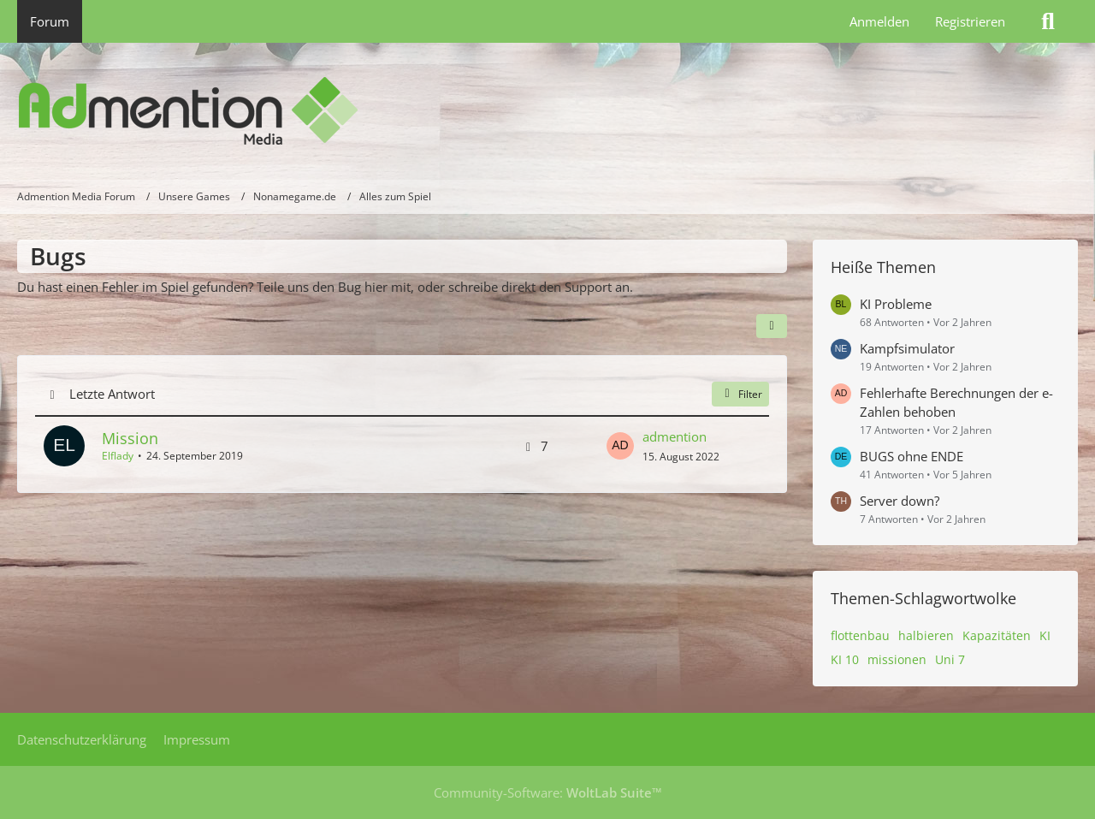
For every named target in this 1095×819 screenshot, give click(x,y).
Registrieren (970, 21)
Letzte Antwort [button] (112, 393)
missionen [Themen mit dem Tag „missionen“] (896, 659)
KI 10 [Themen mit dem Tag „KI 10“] (845, 659)
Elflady (117, 455)
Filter (740, 394)
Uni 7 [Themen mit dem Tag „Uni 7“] (950, 659)
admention (674, 436)
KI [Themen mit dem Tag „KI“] (1045, 635)
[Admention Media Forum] (547, 111)
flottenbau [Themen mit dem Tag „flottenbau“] (860, 635)
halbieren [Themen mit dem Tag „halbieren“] (926, 635)
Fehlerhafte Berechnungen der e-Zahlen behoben (956, 402)
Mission (130, 438)
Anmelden (879, 21)
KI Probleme (896, 303)
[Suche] (1048, 21)
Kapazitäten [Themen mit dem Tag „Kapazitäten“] (996, 635)
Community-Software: (548, 792)
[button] (771, 326)
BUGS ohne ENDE (911, 456)
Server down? (899, 500)
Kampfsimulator (907, 348)
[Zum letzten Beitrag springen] (620, 446)
